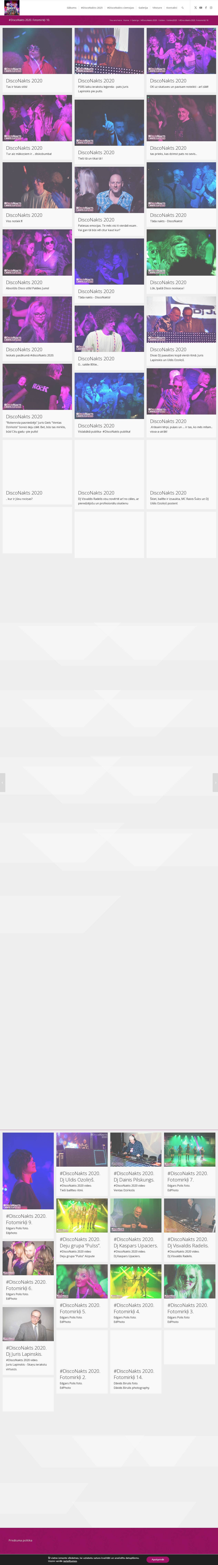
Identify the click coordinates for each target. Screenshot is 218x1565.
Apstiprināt (159, 1559)
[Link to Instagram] (211, 7)
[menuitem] (72, 7)
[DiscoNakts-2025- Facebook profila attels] (11, 7)
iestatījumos (69, 1561)
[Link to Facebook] (206, 7)
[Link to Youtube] (200, 7)
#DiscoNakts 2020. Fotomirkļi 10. (29, 20)
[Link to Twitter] (195, 7)
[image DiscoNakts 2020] (39, 61)
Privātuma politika (20, 1540)
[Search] (182, 7)
